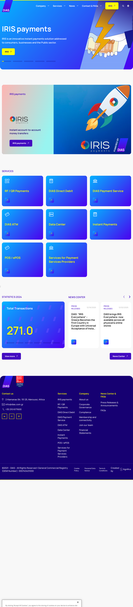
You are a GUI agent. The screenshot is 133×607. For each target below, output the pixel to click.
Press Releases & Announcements (109, 404)
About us (83, 399)
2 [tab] (17, 61)
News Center (120, 356)
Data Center (64, 430)
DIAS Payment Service (65, 419)
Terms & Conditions (103, 469)
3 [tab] (28, 61)
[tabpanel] (34, 30)
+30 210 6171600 (13, 409)
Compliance (85, 412)
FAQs (103, 410)
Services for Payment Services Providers (64, 452)
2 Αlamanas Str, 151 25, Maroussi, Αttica (25, 399)
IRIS (8, 51)
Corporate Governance (85, 406)
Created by (115, 469)
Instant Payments (63, 436)
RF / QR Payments (63, 406)
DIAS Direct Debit (66, 412)
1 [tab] (6, 61)
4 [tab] (39, 61)
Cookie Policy (76, 469)
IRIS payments (65, 399)
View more (11, 356)
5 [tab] (51, 61)
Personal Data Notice (90, 469)
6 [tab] (56, 342)
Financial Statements (85, 431)
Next (129, 296)
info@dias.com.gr (14, 404)
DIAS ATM (62, 425)
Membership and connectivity (87, 419)
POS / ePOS (63, 442)
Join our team (86, 425)
